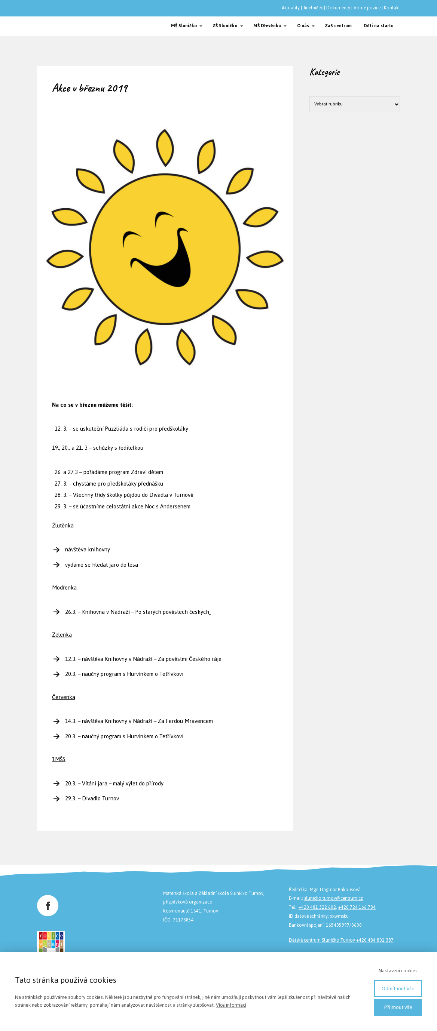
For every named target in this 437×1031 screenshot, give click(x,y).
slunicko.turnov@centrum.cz (333, 898)
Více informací (231, 1005)
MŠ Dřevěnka (267, 25)
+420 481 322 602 (317, 907)
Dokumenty (338, 7)
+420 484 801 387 (375, 940)
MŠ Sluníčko (184, 25)
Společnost (57, 26)
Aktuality (291, 7)
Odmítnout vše (398, 989)
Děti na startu (379, 25)
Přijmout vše (398, 1007)
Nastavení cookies (398, 971)
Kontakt (392, 7)
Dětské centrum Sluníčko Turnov (322, 940)
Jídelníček (313, 7)
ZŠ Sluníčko (225, 25)
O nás (303, 25)
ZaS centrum (338, 25)
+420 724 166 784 (357, 907)
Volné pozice (367, 7)
